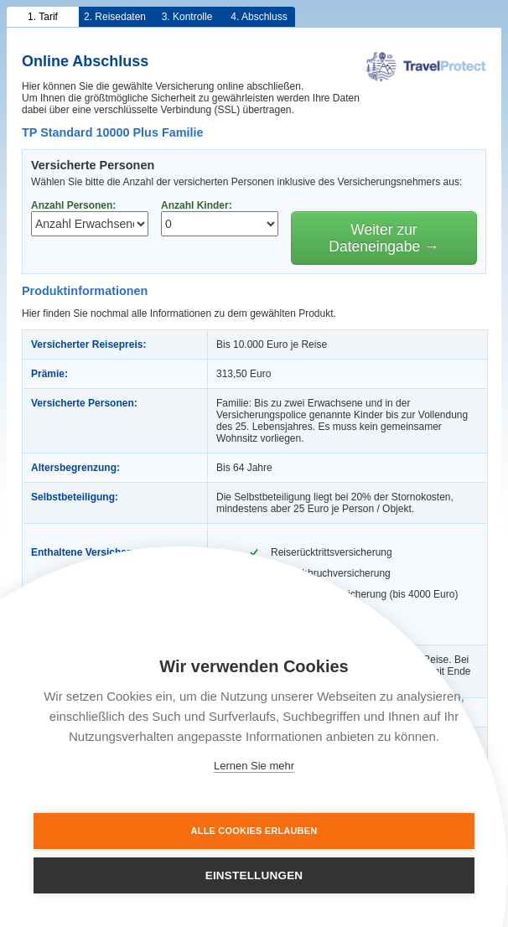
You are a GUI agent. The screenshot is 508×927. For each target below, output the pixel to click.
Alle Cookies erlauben (254, 831)
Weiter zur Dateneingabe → (383, 238)
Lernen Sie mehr (254, 765)
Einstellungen (254, 875)
